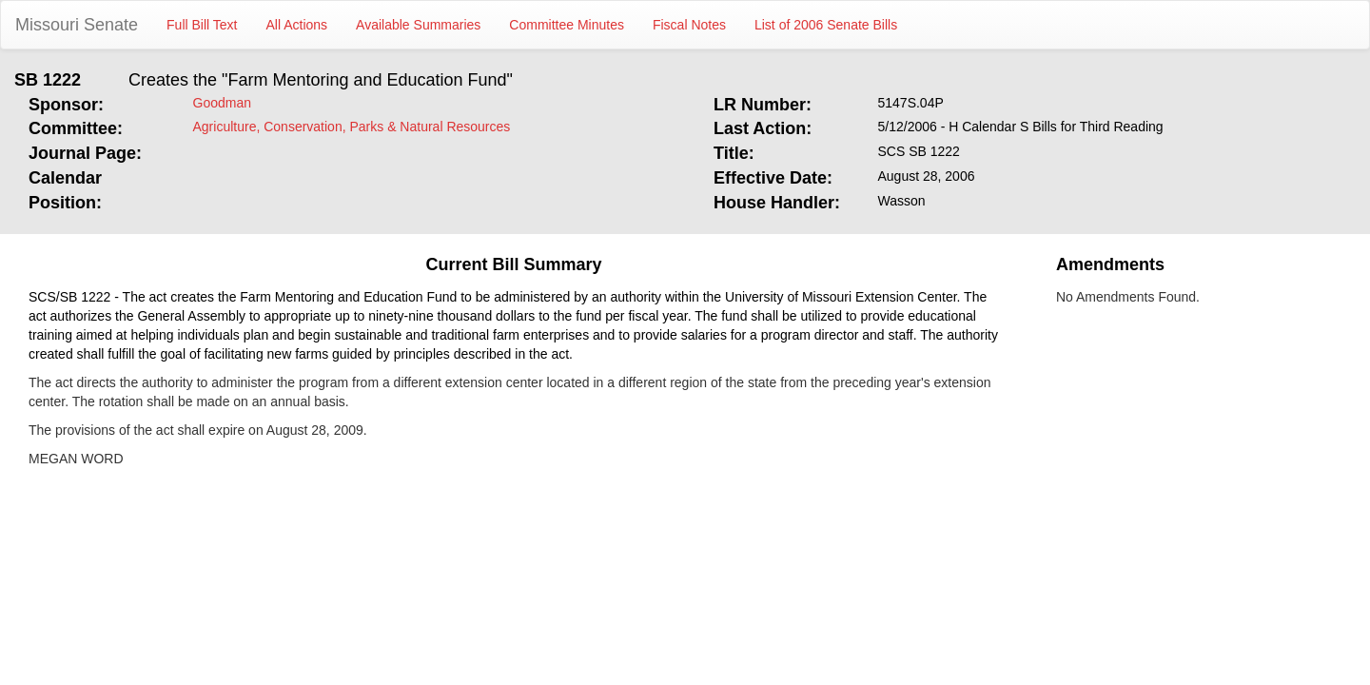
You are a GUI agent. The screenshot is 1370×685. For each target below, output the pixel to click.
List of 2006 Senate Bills (825, 24)
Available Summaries (418, 24)
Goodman (222, 102)
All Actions (297, 24)
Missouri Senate (76, 24)
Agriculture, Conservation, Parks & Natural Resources (352, 126)
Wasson (902, 200)
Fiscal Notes (689, 24)
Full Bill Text (201, 24)
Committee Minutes (566, 24)
